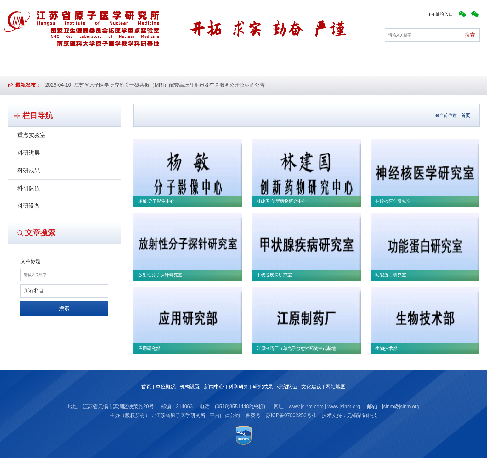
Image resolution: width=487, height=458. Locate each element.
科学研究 (263, 65)
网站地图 (336, 386)
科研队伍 (28, 188)
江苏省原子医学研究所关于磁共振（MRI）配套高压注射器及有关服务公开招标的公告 (169, 85)
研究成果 (312, 65)
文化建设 (409, 65)
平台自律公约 (225, 415)
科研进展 (28, 153)
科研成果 (28, 170)
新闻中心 (214, 65)
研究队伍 (361, 65)
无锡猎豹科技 (362, 415)
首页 (72, 65)
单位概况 (116, 65)
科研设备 (28, 206)
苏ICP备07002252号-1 (291, 415)
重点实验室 (31, 135)
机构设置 (165, 65)
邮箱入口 (441, 14)
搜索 (64, 308)
